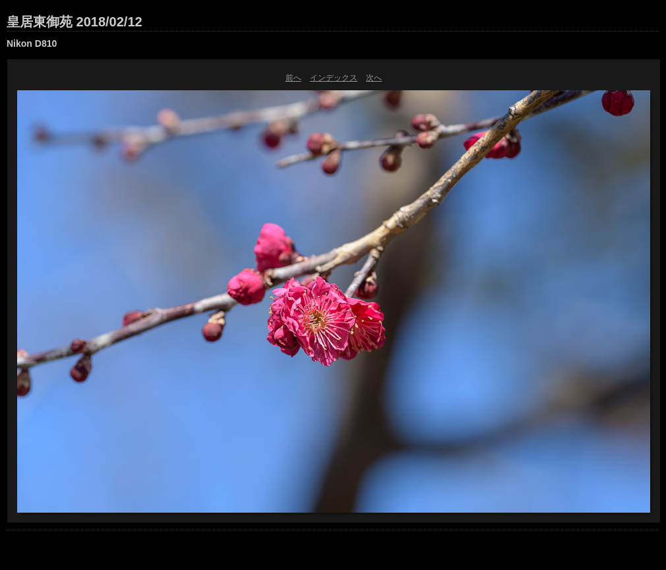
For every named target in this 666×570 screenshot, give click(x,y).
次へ (374, 77)
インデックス (333, 77)
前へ (293, 77)
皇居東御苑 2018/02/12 (74, 21)
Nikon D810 (32, 43)
